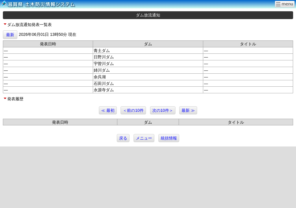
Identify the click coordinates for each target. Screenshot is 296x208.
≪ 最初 (107, 110)
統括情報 (169, 138)
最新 (10, 34)
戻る (123, 138)
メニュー (144, 138)
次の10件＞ (162, 110)
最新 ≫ (188, 110)
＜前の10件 (133, 110)
